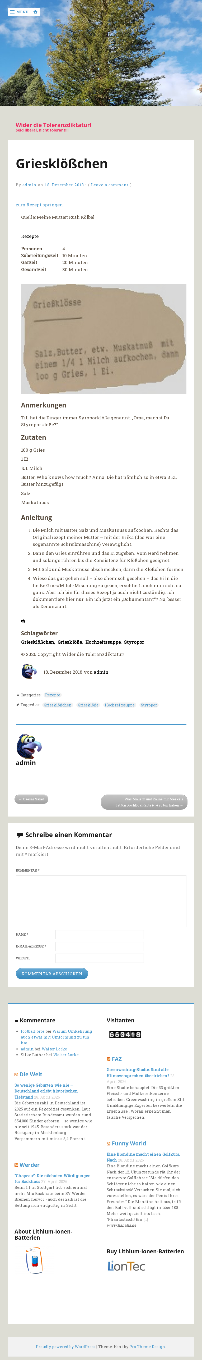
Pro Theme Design (147, 1346)
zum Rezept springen (39, 205)
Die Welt (31, 1074)
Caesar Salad (33, 799)
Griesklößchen (37, 642)
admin (29, 185)
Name (22, 934)
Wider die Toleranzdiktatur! (54, 125)
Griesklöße (70, 642)
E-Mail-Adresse (31, 946)
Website (23, 958)
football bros (33, 1031)
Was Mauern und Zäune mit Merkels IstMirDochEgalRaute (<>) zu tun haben (149, 802)
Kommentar (27, 871)
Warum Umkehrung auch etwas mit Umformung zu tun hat (56, 1037)
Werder (30, 1164)
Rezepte (30, 236)
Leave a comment (110, 185)
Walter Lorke (54, 1048)
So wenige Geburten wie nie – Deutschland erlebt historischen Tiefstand (46, 1091)
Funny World (129, 1143)
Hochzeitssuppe (103, 642)
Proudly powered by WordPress (65, 1346)
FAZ (117, 1059)
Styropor (134, 642)
